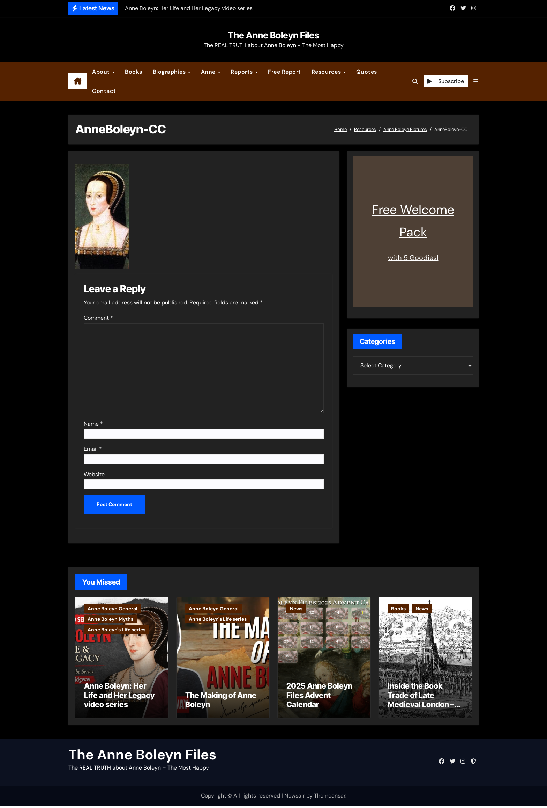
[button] (476, 81)
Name (93, 423)
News (296, 608)
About (101, 71)
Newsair (294, 797)
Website (94, 474)
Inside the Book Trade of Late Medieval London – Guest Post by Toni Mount (421, 706)
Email (93, 449)
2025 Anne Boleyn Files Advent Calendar (319, 697)
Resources (327, 71)
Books (133, 71)
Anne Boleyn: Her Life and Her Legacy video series (119, 697)
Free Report (284, 71)
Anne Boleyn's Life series (116, 629)
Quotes (366, 71)
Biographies (170, 71)
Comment (98, 318)
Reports (242, 71)
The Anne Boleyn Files (273, 35)
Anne (209, 71)
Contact (104, 91)
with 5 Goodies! (413, 257)
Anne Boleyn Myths (110, 619)
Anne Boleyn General (112, 608)
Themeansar (329, 797)
